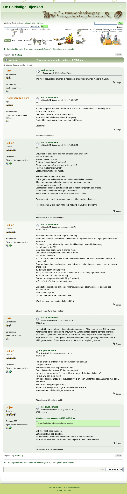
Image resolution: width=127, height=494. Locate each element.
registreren (38, 23)
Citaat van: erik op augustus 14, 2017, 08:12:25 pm (55, 418)
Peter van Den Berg (18, 98)
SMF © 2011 (62, 487)
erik (9, 70)
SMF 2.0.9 (53, 487)
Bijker (10, 142)
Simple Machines (74, 487)
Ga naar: (102, 469)
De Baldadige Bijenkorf (23, 7)
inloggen (28, 23)
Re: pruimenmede (49, 97)
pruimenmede (47, 70)
